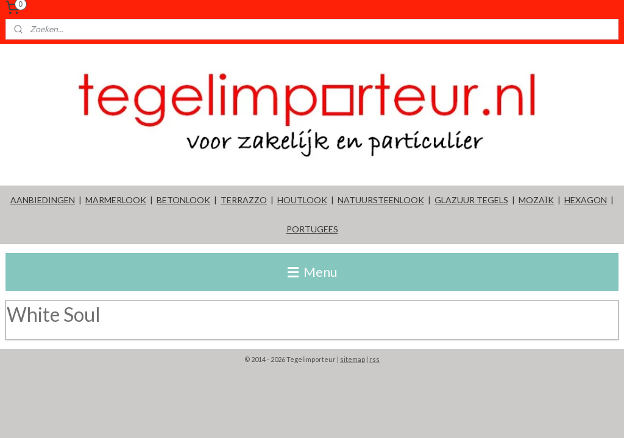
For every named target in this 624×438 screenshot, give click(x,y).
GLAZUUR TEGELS (471, 200)
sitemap (352, 359)
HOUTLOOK (302, 200)
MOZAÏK (536, 200)
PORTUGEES (312, 229)
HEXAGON (585, 200)
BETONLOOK (183, 200)
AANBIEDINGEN (42, 200)
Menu (312, 271)
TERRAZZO (244, 200)
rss (374, 359)
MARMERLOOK (115, 200)
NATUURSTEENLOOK (381, 200)
